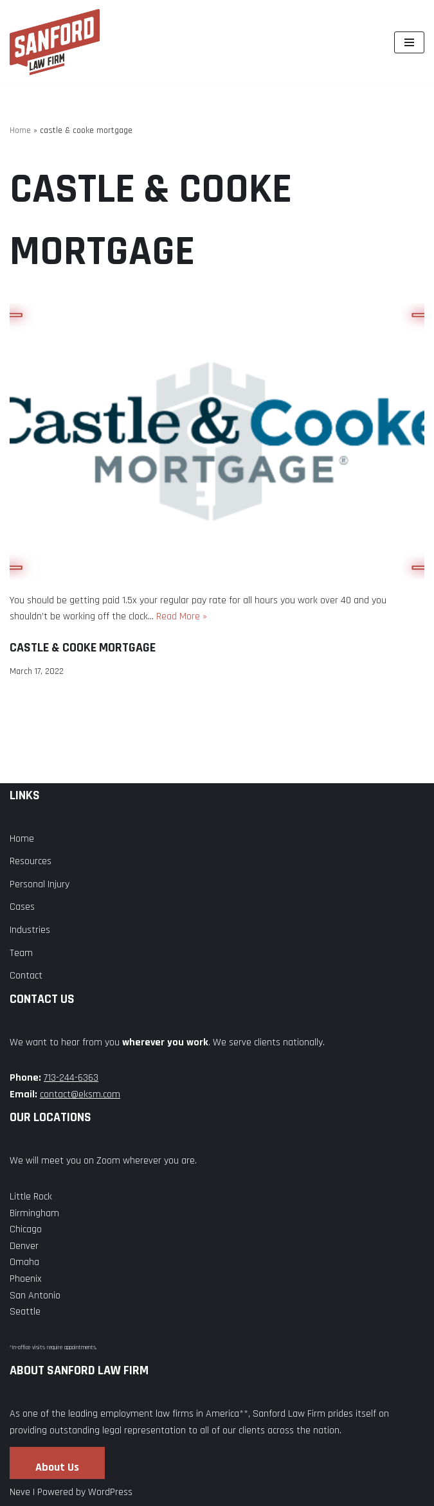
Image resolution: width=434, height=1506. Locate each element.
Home (20, 130)
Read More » (181, 616)
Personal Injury (39, 884)
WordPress (110, 1492)
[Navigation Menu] (409, 42)
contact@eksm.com (80, 1094)
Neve (20, 1492)
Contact (26, 975)
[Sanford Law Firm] (55, 42)
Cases (22, 907)
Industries (30, 930)
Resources (30, 861)
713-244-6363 (71, 1078)
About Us (57, 1467)
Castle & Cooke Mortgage (83, 647)
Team (21, 953)
